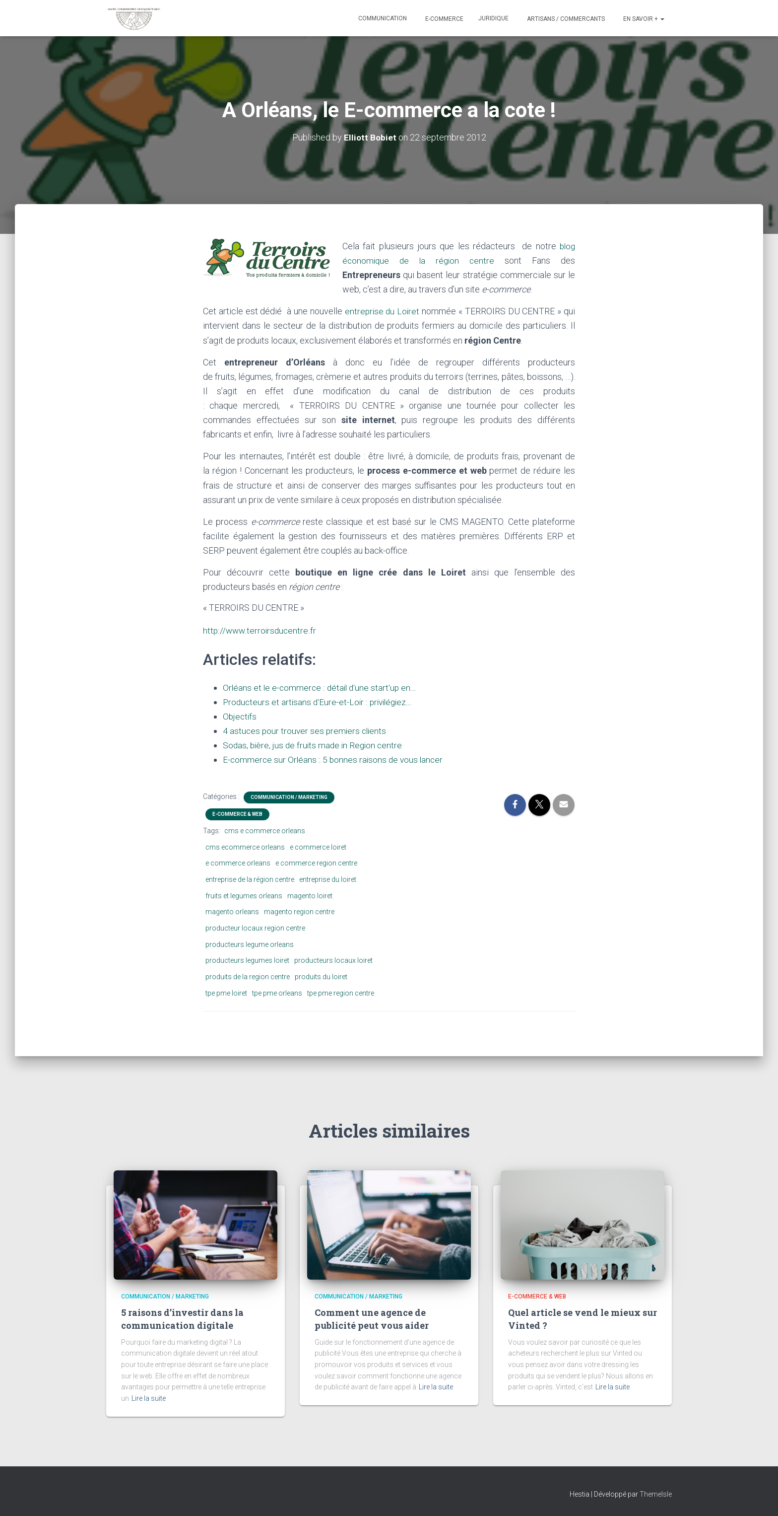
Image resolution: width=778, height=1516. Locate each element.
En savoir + (643, 18)
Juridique (493, 18)
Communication (382, 18)
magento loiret (309, 896)
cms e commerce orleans (264, 831)
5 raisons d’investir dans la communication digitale (182, 1318)
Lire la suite (148, 1398)
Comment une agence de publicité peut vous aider (372, 1318)
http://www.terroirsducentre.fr (260, 630)
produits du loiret (321, 977)
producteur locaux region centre (255, 928)
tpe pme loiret (226, 993)
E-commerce (443, 18)
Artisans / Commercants (565, 18)
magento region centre (299, 912)
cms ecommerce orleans (245, 847)
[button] (661, 18)
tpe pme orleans (277, 993)
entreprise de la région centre (249, 879)
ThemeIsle (656, 1494)
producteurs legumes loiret (247, 960)
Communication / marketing (289, 797)
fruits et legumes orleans (243, 896)
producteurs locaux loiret (333, 960)
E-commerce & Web (237, 814)
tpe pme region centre (340, 993)
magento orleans (232, 912)
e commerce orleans (237, 863)
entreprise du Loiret (382, 311)
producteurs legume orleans (249, 944)
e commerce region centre (316, 863)
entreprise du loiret (327, 879)
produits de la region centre (247, 977)
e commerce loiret (318, 847)
